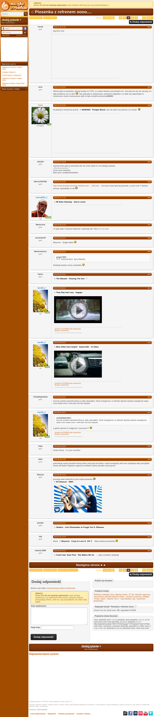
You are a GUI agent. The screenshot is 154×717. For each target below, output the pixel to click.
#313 (149, 397)
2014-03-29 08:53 (60, 288)
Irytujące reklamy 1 (9, 72)
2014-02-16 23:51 (60, 252)
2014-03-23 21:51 (60, 274)
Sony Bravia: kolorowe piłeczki (106, 597)
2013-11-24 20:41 (60, 87)
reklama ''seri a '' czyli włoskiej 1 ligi (121, 599)
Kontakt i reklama (83, 714)
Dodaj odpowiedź (142, 22)
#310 (149, 274)
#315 (149, 446)
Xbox (112, 595)
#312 (149, 342)
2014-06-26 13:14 (60, 523)
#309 (149, 252)
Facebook (130, 713)
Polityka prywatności (66, 714)
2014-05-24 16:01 (60, 397)
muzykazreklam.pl (35, 17)
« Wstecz (107, 18)
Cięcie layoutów (42, 709)
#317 (149, 475)
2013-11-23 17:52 (60, 27)
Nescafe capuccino (142, 595)
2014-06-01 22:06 (60, 446)
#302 (149, 87)
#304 (149, 162)
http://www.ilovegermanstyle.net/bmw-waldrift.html (76, 186)
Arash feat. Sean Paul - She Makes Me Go (75, 555)
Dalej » (150, 18)
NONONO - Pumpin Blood (93, 110)
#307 (149, 225)
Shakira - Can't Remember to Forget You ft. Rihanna (80, 527)
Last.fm (140, 713)
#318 (149, 523)
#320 (149, 551)
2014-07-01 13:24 (60, 537)
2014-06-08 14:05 (60, 459)
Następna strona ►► (91, 565)
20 (144, 18)
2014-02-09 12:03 (60, 225)
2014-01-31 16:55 (60, 182)
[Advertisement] (77, 56)
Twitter (150, 713)
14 (120, 18)
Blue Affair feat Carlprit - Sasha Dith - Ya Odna (77, 347)
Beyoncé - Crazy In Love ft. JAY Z (76, 541)
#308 (149, 238)
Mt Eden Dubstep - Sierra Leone (70, 202)
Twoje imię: (35, 627)
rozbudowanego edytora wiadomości (60, 588)
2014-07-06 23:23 (60, 551)
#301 (149, 27)
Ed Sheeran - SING (64, 482)
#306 (149, 198)
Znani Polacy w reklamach (11, 75)
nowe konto (5, 35)
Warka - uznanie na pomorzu (130, 597)
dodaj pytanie (91, 647)
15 (124, 18)
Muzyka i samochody (62, 330)
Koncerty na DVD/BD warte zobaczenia (68, 329)
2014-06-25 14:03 (60, 475)
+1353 (48, 217)
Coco (40, 105)
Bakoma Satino (121, 595)
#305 (149, 182)
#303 (149, 105)
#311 (149, 288)
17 (132, 18)
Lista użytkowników (38, 714)
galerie (13, 64)
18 (136, 18)
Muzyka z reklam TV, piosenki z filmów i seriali (14, 5)
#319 (149, 537)
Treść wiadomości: (39, 606)
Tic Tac (131, 595)
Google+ (125, 713)
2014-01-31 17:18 (60, 198)
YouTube (145, 713)
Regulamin (52, 714)
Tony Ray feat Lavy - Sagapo (69, 292)
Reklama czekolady (101, 595)
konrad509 (40, 197)
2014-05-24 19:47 (60, 412)
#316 (149, 459)
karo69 (40, 288)
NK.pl (135, 713)
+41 (49, 124)
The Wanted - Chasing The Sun (70, 278)
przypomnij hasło (21, 35)
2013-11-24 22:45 (60, 105)
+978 (47, 312)
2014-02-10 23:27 (60, 238)
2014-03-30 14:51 (60, 342)
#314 (149, 412)
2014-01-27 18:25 (60, 162)
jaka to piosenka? (50, 17)
